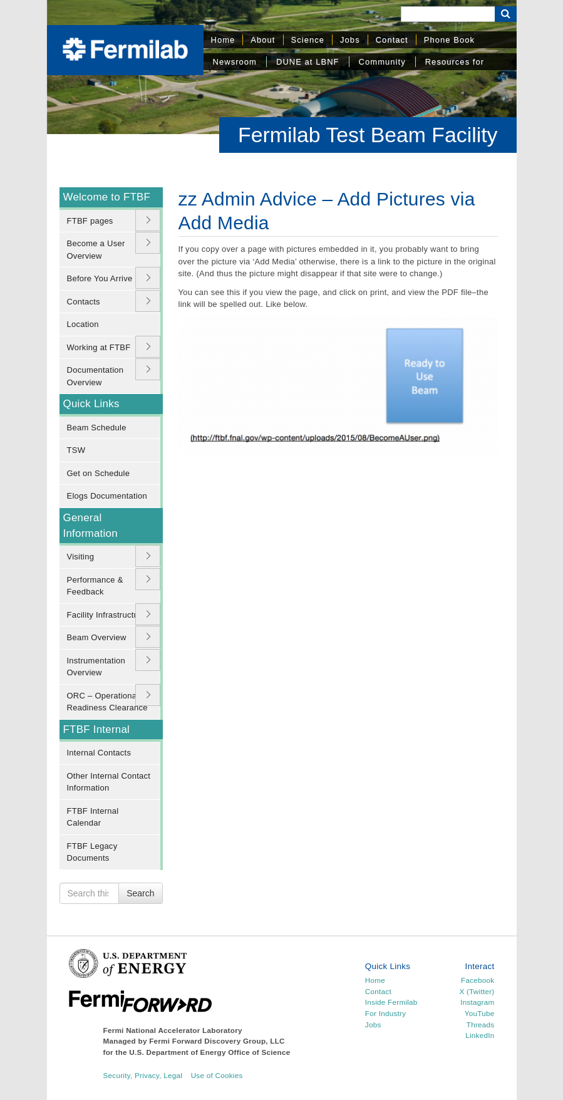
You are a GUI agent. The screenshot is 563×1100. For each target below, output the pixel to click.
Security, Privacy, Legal (143, 1075)
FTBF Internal (96, 729)
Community (382, 61)
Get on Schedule (98, 473)
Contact (392, 39)
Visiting (81, 556)
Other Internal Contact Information (109, 782)
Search (140, 893)
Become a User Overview (96, 250)
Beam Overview (97, 637)
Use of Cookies (217, 1075)
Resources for (454, 61)
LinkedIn (479, 1035)
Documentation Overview (95, 376)
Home (223, 39)
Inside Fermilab (391, 1002)
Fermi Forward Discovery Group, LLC (217, 1041)
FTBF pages (90, 221)
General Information (90, 525)
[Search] (448, 14)
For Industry (385, 1013)
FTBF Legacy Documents (92, 852)
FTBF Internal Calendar (93, 817)
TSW (76, 450)
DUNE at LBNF (307, 61)
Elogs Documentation (107, 496)
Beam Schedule (97, 427)
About (263, 39)
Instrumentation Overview (96, 667)
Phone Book (449, 39)
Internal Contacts (99, 752)
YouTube (480, 1013)
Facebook (477, 980)
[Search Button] (506, 14)
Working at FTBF (99, 347)
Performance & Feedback (95, 586)
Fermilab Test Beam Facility (367, 135)
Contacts (83, 301)
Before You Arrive (100, 278)
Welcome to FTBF (107, 197)
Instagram (477, 1002)
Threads (481, 1024)
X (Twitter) (476, 991)
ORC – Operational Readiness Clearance (107, 702)
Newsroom (235, 61)
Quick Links (91, 404)
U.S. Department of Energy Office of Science (209, 1052)
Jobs (350, 39)
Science (308, 39)
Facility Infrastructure (107, 615)
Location (83, 324)
